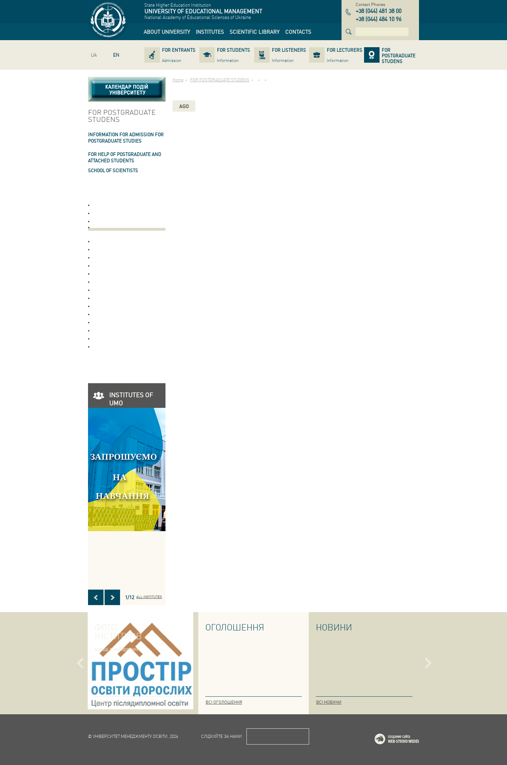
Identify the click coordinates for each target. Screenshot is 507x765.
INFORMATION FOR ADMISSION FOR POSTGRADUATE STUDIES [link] (126, 137)
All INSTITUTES (149, 597)
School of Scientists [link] (113, 170)
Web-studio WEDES (406, 740)
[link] (167, 31)
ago (184, 106)
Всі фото (104, 702)
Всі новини (329, 702)
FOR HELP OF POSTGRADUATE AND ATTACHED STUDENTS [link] (124, 157)
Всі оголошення (224, 702)
